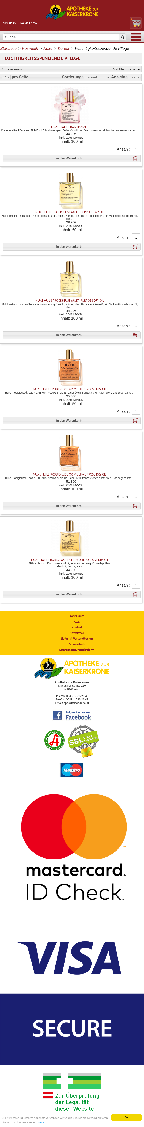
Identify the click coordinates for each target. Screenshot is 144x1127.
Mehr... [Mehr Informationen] (42, 1122)
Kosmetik (30, 48)
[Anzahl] (136, 149)
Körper (64, 48)
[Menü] (136, 39)
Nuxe (47, 48)
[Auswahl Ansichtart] (134, 77)
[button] (72, 158)
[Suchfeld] (64, 37)
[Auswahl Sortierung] (97, 77)
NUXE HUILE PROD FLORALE (69, 127)
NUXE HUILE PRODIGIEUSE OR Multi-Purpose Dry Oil (69, 389)
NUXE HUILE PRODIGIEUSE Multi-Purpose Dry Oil (69, 212)
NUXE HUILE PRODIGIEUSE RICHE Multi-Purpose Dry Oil (69, 560)
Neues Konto (28, 23)
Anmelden (9, 23)
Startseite (8, 48)
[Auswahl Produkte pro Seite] (6, 77)
